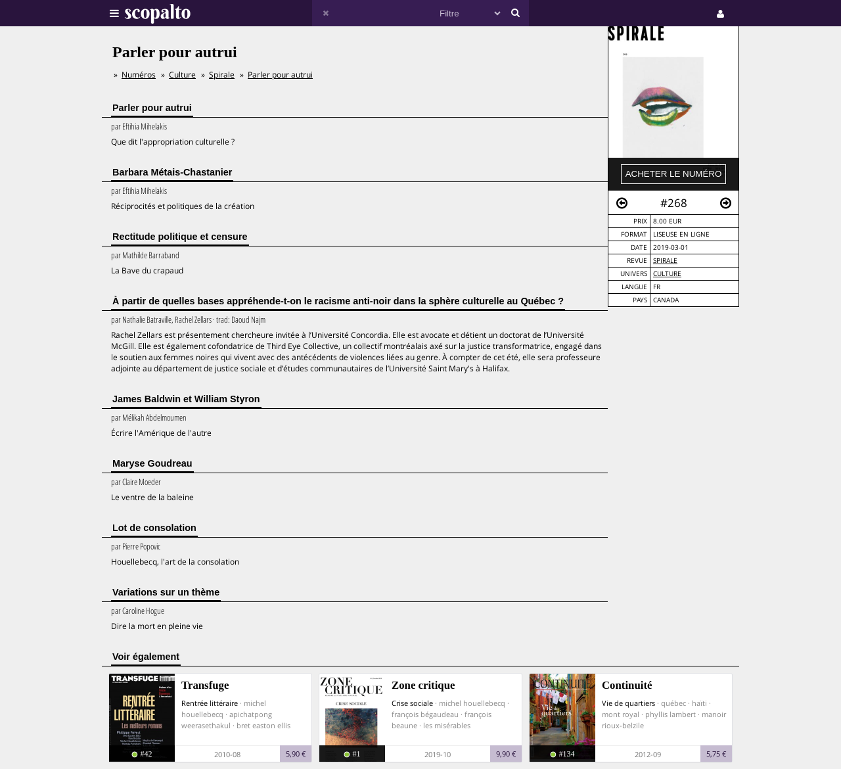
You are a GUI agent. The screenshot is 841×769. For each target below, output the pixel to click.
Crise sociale (412, 703)
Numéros (139, 74)
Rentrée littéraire (209, 703)
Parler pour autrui (280, 74)
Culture (667, 273)
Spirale (665, 260)
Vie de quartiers (628, 703)
